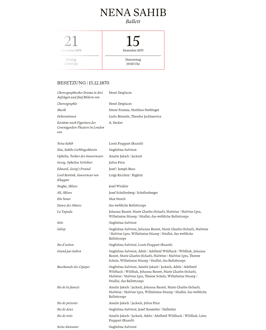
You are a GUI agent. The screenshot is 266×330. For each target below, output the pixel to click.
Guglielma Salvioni (123, 150)
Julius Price (117, 162)
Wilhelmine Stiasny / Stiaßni (129, 216)
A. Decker (116, 123)
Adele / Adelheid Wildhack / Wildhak (165, 251)
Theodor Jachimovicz (146, 116)
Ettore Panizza (119, 110)
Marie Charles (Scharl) (149, 212)
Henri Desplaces (120, 93)
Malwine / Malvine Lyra (183, 212)
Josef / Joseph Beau (122, 169)
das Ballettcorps (174, 260)
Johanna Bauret (120, 212)
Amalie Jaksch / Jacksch (125, 156)
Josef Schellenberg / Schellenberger (133, 193)
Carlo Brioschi (119, 116)
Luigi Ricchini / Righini (126, 175)
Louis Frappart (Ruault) (126, 143)
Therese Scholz (155, 276)
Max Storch (117, 199)
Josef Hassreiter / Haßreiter (157, 309)
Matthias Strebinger (145, 110)
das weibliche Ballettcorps (127, 205)
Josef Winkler (118, 186)
